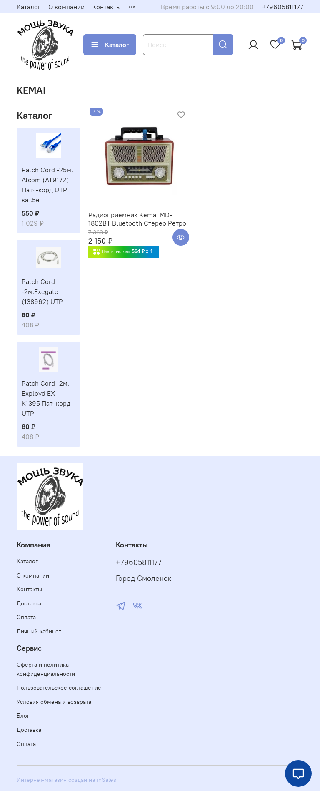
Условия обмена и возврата (54, 702)
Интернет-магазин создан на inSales (66, 779)
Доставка (29, 603)
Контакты (106, 7)
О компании (66, 7)
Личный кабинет (39, 631)
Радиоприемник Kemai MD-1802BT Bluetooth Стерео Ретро (137, 219)
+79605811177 (282, 7)
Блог (23, 715)
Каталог (29, 7)
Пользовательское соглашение (59, 687)
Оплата (26, 617)
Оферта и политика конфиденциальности (46, 669)
